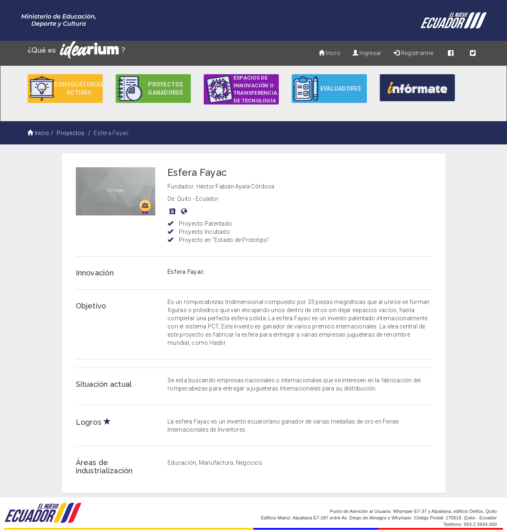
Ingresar (367, 53)
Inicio (329, 53)
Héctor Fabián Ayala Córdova (235, 186)
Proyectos (70, 133)
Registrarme (413, 53)
